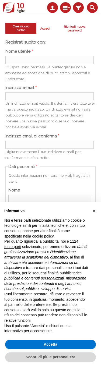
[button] (94, 211)
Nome (14, 190)
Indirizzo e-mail (21, 87)
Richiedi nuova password (74, 28)
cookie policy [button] (43, 236)
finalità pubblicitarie (64, 273)
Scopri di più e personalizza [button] (50, 357)
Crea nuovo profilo (19, 28)
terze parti (12, 247)
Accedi (45, 28)
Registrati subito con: (25, 42)
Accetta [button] (50, 344)
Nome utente (19, 51)
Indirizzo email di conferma (32, 136)
